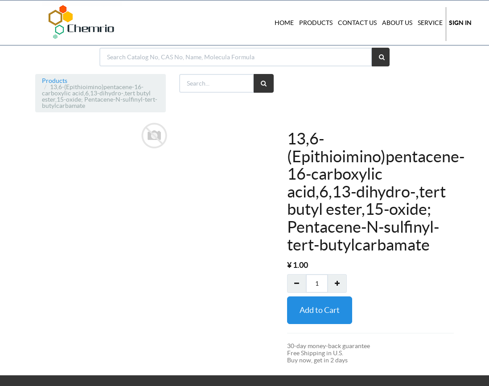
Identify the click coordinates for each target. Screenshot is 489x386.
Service (430, 22)
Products (54, 80)
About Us (397, 22)
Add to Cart (320, 310)
